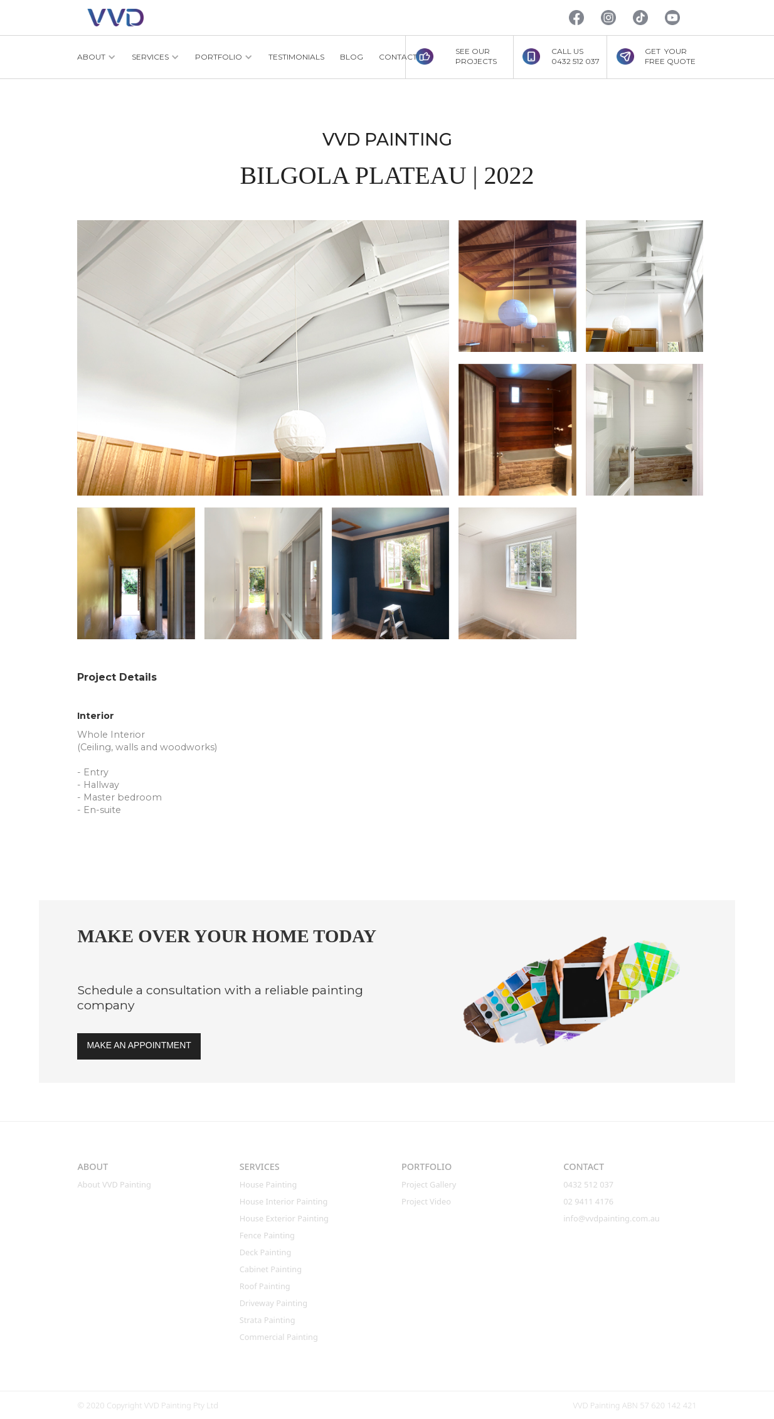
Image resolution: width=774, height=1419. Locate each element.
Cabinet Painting (271, 1269)
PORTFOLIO (426, 1166)
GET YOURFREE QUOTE (670, 56)
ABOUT (92, 1166)
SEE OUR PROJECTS (476, 56)
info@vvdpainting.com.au (611, 1218)
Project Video (426, 1201)
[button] (96, 57)
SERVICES (260, 1166)
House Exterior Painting (284, 1218)
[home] (115, 18)
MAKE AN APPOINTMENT (139, 1045)
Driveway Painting (273, 1303)
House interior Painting (284, 1201)
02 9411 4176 (588, 1201)
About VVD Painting (114, 1184)
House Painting (268, 1184)
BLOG (351, 56)
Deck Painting (266, 1252)
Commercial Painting (279, 1336)
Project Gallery (428, 1184)
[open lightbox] (263, 358)
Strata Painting (267, 1320)
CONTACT (398, 56)
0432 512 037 (589, 1184)
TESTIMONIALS (296, 56)
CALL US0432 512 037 (575, 56)
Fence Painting (267, 1235)
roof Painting (265, 1286)
